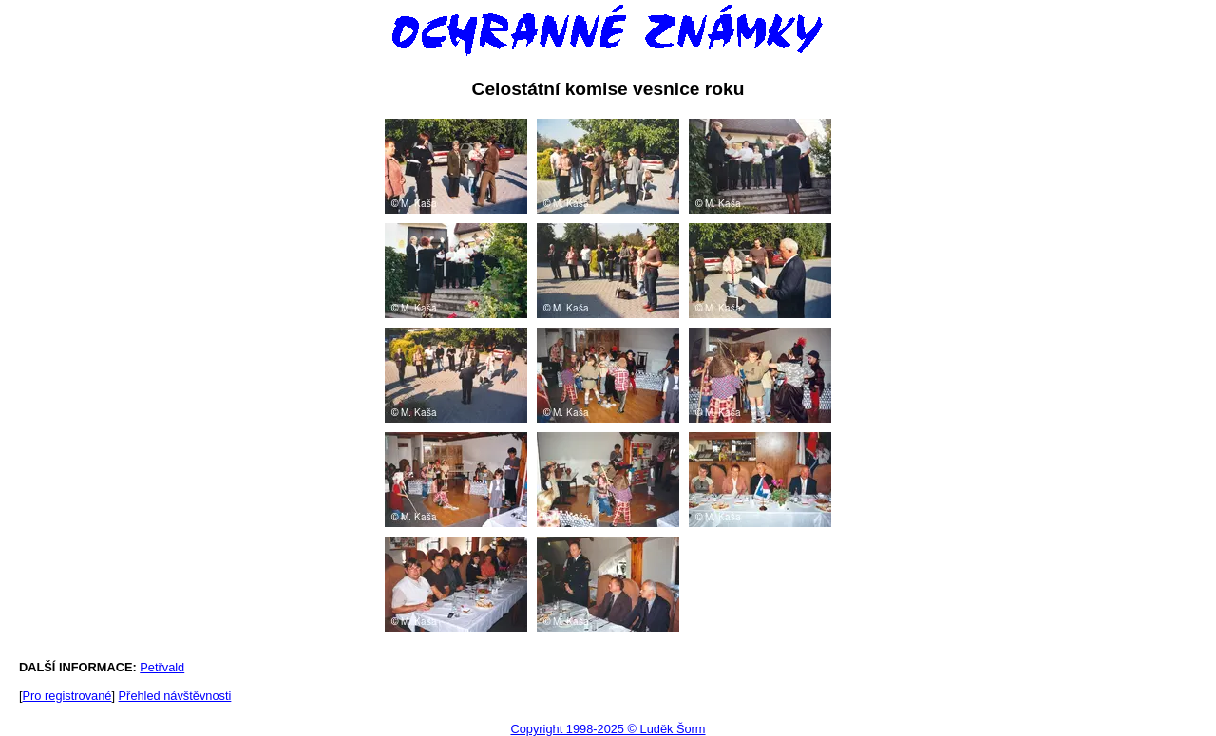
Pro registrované (67, 696)
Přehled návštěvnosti (175, 696)
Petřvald (162, 667)
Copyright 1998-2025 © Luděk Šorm (607, 729)
